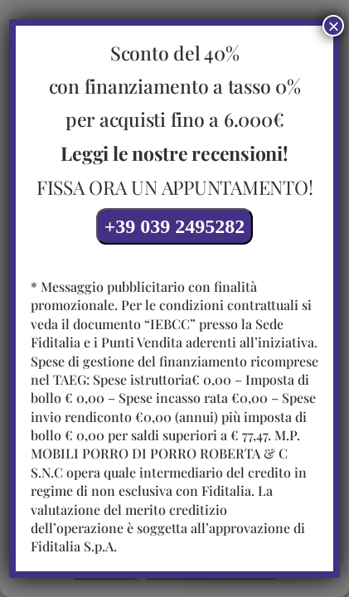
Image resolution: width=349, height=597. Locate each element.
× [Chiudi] (333, 25)
